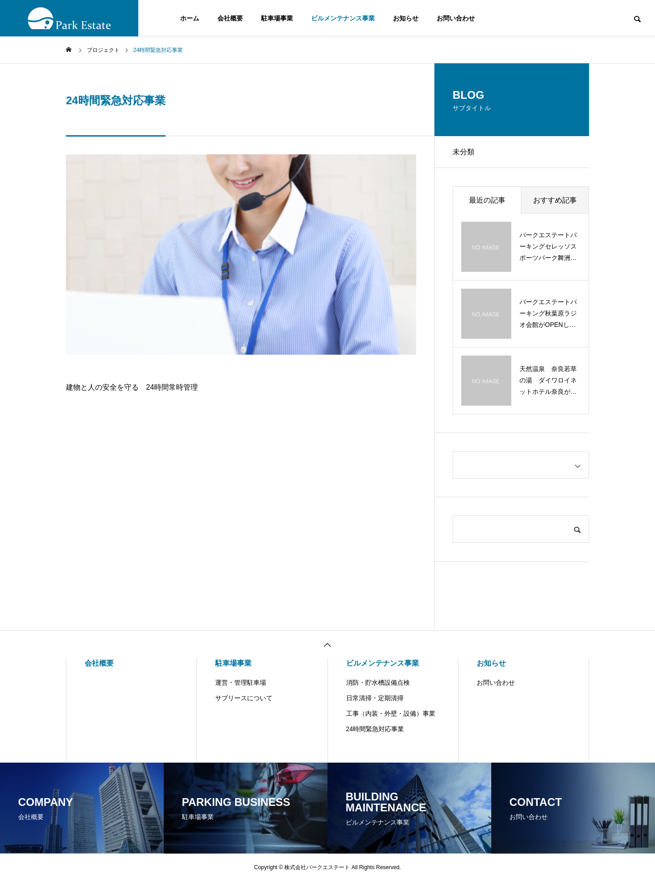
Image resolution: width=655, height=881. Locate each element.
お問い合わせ (456, 18)
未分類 (463, 152)
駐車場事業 (277, 18)
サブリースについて (243, 698)
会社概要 (230, 18)
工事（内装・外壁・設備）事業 (390, 713)
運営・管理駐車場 (240, 682)
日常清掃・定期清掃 (374, 698)
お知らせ (405, 18)
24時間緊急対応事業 (375, 729)
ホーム (189, 18)
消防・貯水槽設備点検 (378, 682)
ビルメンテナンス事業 (343, 18)
